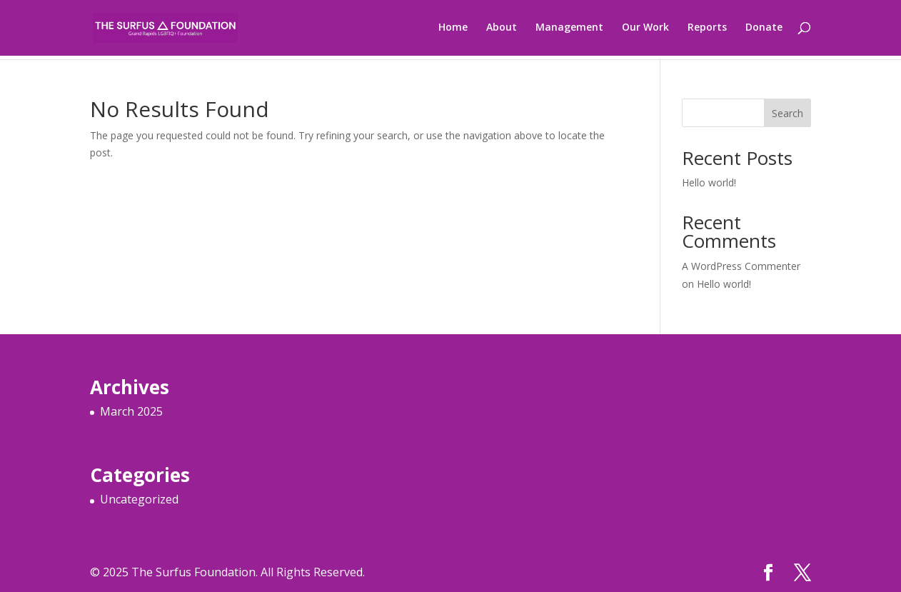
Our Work (645, 29)
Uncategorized (139, 499)
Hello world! (709, 182)
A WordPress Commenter (741, 266)
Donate (763, 29)
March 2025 (131, 411)
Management (569, 29)
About (501, 29)
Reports (707, 29)
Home (453, 29)
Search (787, 113)
